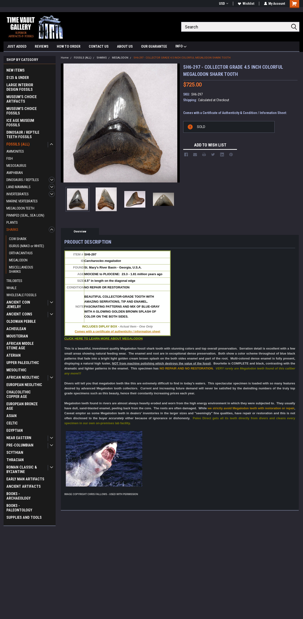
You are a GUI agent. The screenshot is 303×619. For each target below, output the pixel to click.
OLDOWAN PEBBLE (21, 321)
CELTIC (12, 423)
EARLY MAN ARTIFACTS (25, 479)
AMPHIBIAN (14, 173)
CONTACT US (99, 46)
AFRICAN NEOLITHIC (22, 377)
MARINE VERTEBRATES (22, 201)
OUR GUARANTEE (154, 46)
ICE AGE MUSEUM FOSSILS (20, 122)
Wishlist (246, 3)
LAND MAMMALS (18, 187)
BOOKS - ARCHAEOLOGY (18, 496)
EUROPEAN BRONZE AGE (22, 406)
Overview (80, 231)
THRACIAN (15, 460)
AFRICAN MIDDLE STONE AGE (20, 345)
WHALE (11, 288)
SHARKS (12, 230)
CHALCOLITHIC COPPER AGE (18, 394)
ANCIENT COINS (19, 314)
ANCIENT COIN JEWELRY (18, 304)
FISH (9, 158)
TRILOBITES (14, 281)
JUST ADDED (17, 46)
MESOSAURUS (16, 166)
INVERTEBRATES (17, 194)
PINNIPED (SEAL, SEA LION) (25, 215)
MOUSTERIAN (17, 336)
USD (223, 3)
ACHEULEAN (16, 329)
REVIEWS (42, 46)
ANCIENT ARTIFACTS (23, 486)
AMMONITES (15, 151)
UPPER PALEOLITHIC (22, 362)
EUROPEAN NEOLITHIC (24, 384)
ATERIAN (13, 355)
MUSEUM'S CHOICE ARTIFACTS (21, 99)
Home (65, 57)
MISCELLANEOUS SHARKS (21, 269)
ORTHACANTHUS (21, 253)
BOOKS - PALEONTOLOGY (19, 507)
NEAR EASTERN (18, 438)
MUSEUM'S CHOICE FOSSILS (21, 110)
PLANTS (12, 222)
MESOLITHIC (16, 370)
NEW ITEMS (15, 70)
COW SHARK (18, 239)
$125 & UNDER (17, 77)
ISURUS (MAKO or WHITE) (26, 246)
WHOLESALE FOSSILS (21, 295)
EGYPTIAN (14, 430)
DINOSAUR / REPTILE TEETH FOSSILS (22, 134)
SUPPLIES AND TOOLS (24, 517)
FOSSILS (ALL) (18, 144)
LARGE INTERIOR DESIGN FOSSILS (19, 87)
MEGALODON (18, 260)
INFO (181, 46)
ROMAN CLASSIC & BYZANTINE (21, 469)
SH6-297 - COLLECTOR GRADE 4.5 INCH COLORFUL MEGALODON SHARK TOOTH (182, 57)
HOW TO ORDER (68, 46)
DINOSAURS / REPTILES (22, 180)
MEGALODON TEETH (20, 208)
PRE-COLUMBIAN (19, 445)
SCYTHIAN (14, 452)
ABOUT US (125, 46)
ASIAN (11, 416)
